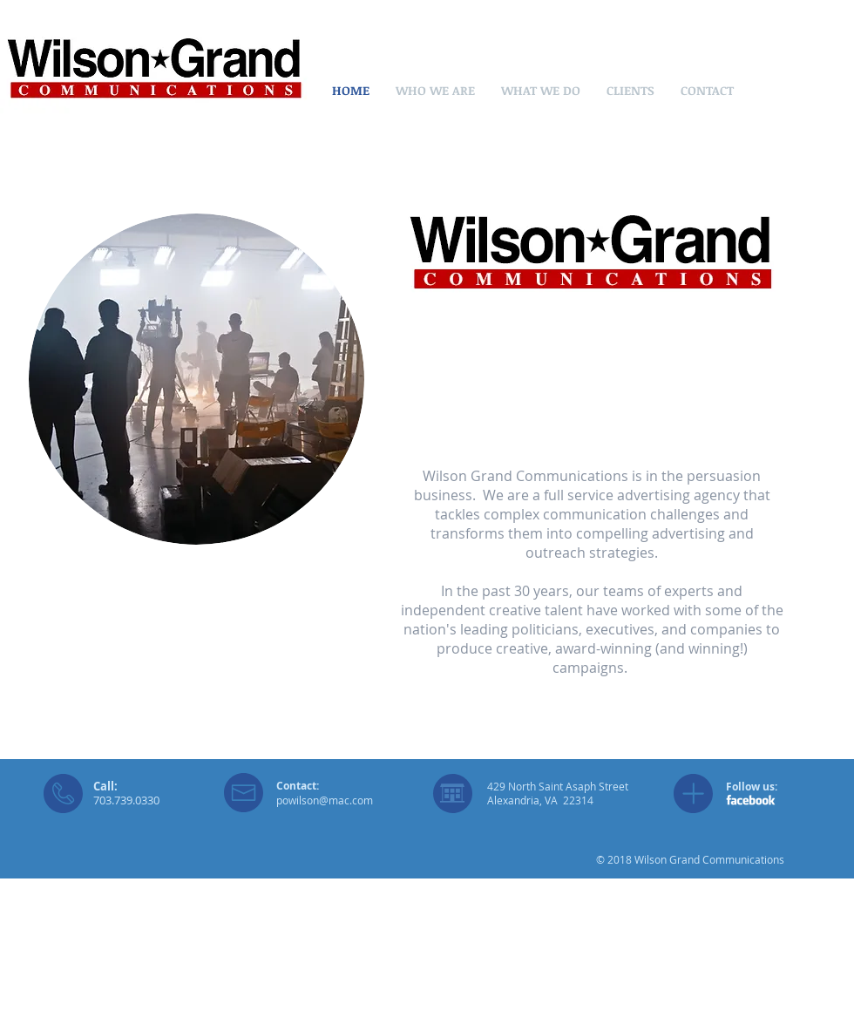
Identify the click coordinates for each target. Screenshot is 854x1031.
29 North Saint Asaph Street (560, 786)
